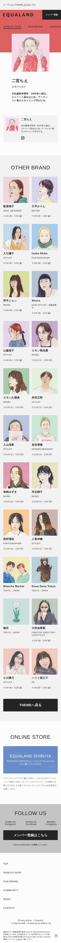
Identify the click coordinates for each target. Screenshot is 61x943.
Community (11, 890)
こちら (18, 939)
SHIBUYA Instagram (10, 823)
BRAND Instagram (51, 823)
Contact (9, 908)
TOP (5, 863)
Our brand (35, 26)
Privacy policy (25, 920)
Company (38, 920)
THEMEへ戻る (30, 705)
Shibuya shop (12, 26)
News (7, 899)
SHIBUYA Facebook (31, 823)
